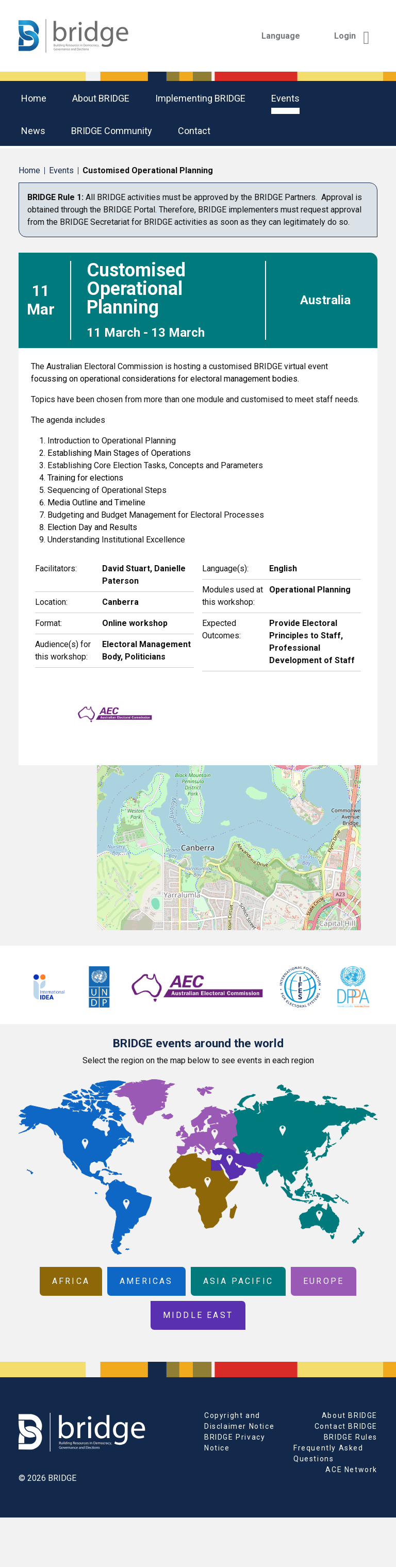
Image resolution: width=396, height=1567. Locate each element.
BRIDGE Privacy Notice (234, 1442)
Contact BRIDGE (346, 1426)
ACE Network (351, 1469)
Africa (71, 1281)
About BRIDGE (100, 98)
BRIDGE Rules (350, 1437)
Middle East (198, 1315)
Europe (323, 1281)
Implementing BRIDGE (200, 98)
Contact (194, 130)
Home (33, 98)
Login (352, 36)
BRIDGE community (111, 130)
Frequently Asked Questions (328, 1453)
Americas (146, 1281)
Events (285, 98)
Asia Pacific (238, 1281)
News (33, 130)
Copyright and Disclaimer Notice (239, 1420)
